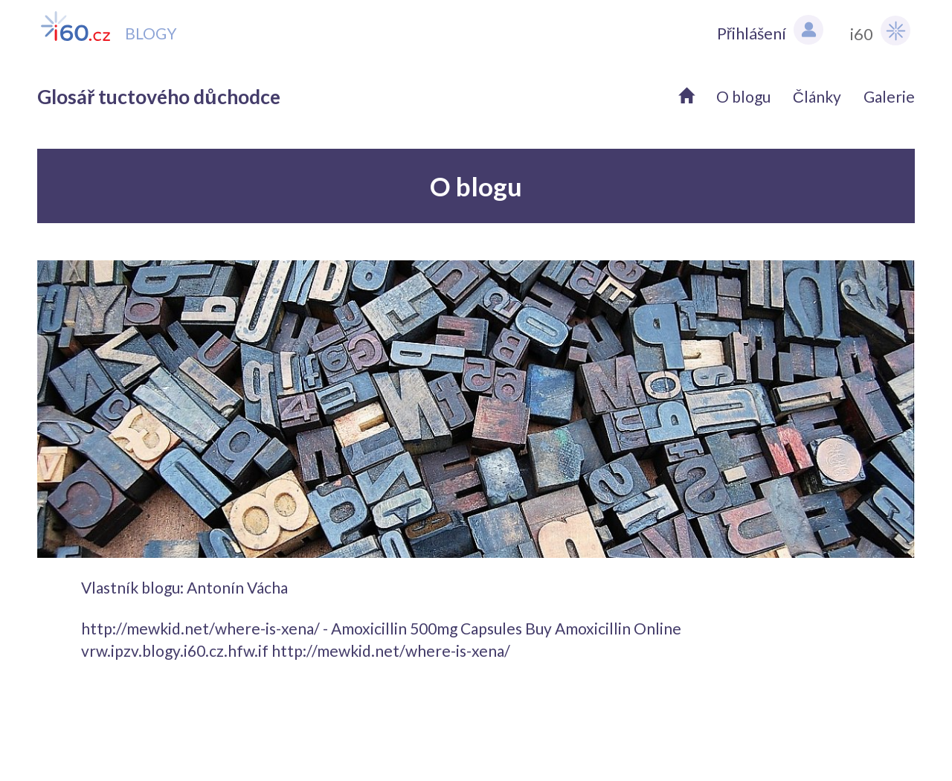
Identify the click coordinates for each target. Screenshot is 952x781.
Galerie (889, 96)
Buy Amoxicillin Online (603, 628)
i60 (880, 30)
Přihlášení (770, 30)
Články (817, 96)
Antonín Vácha (237, 587)
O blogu (743, 96)
